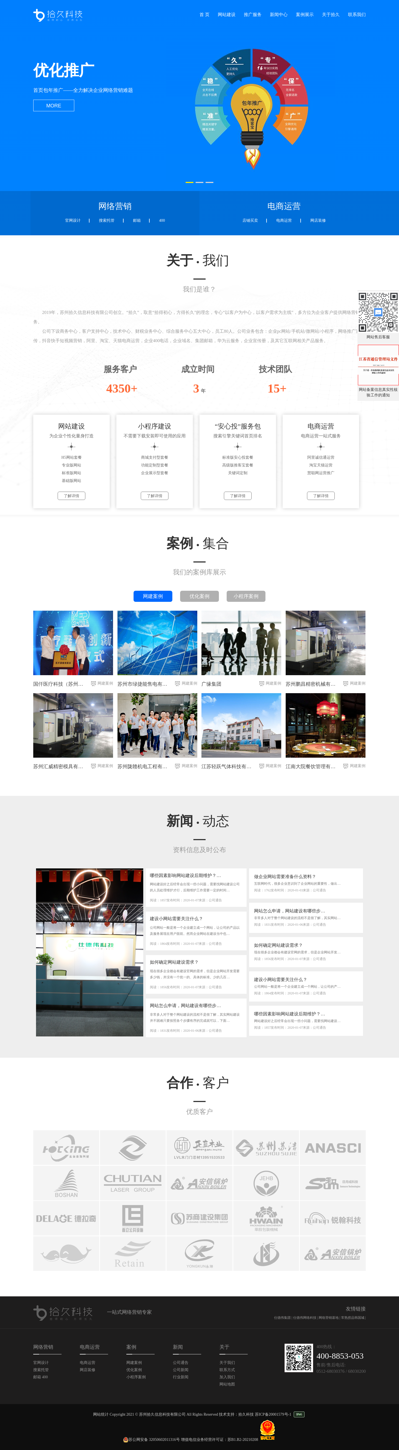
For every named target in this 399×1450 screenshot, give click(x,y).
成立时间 (197, 369)
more (53, 106)
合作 (198, 1082)
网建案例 (153, 596)
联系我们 (357, 14)
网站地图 (227, 1384)
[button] (189, 182)
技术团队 (275, 369)
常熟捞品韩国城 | (353, 1318)
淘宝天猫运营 (320, 465)
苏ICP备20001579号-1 (273, 1414)
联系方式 (227, 1370)
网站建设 (227, 14)
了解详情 (71, 496)
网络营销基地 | (330, 1318)
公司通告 (180, 1363)
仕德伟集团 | (283, 1318)
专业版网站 (71, 465)
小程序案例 (246, 596)
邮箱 (137, 221)
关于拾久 (331, 14)
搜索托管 (106, 221)
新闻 (198, 821)
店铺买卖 (250, 221)
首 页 (204, 14)
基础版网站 (71, 481)
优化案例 (199, 596)
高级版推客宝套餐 (237, 465)
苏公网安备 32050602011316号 (151, 1440)
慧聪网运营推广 (320, 473)
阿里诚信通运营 (320, 457)
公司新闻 (180, 1370)
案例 (198, 543)
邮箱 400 (40, 1377)
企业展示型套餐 (154, 473)
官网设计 (73, 221)
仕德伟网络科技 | (306, 1318)
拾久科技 (246, 1414)
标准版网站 (71, 473)
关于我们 (227, 1363)
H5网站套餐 (71, 457)
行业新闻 (180, 1377)
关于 (198, 260)
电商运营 (284, 221)
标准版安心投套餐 (237, 457)
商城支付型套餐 (154, 457)
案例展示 (305, 14)
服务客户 (120, 369)
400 (162, 221)
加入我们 (227, 1377)
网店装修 (318, 221)
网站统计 (101, 1414)
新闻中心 (279, 14)
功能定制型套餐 (154, 465)
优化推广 (63, 70)
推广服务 (253, 14)
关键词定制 (237, 473)
